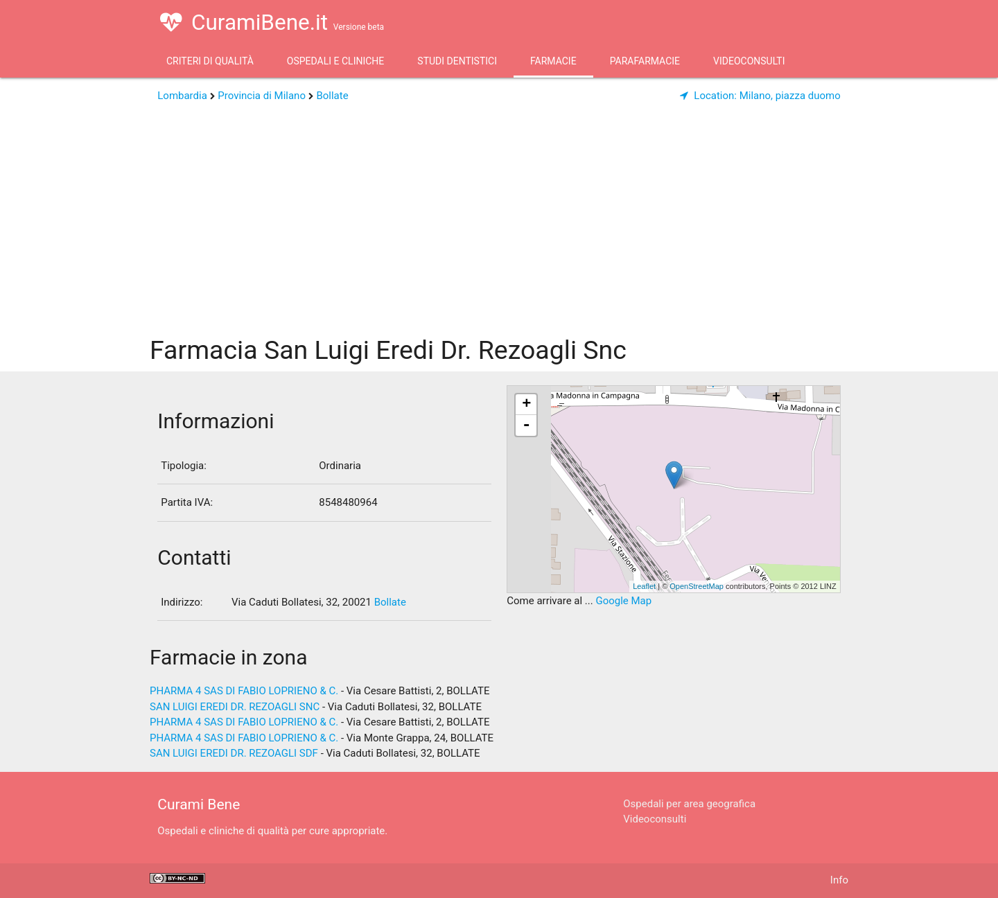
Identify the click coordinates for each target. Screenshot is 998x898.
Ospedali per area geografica (689, 804)
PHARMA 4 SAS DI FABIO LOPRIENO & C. (244, 691)
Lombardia (182, 95)
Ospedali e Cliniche (335, 61)
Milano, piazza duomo (760, 95)
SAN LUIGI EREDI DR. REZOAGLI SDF (234, 753)
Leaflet (644, 586)
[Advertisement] (499, 225)
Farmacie (553, 61)
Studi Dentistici (457, 61)
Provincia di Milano (262, 95)
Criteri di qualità (210, 61)
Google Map (623, 601)
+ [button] (526, 404)
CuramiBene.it (272, 22)
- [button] (527, 425)
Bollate (332, 95)
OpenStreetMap (696, 586)
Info (839, 880)
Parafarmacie (645, 61)
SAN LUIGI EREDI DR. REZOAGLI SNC (234, 707)
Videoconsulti (749, 61)
